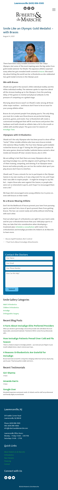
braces (41, 71)
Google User (9, 389)
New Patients (9, 458)
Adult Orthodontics (10, 304)
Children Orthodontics (11, 307)
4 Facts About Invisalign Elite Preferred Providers (28, 326)
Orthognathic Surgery (11, 313)
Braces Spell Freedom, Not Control (19, 238)
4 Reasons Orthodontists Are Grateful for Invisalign (24, 354)
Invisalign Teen (9, 129)
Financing (7, 461)
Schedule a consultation (25, 227)
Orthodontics (9, 455)
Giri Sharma (9, 373)
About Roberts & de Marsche (14, 452)
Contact (7, 464)
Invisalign (6, 310)
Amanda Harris (10, 381)
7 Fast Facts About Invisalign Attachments (22, 242)
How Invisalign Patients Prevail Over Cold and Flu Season (28, 340)
